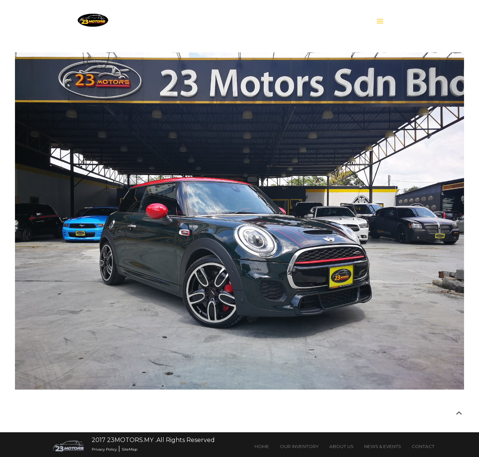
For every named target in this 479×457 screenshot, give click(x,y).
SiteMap (129, 449)
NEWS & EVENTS (382, 446)
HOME (261, 446)
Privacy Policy (104, 449)
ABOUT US (341, 446)
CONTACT (423, 446)
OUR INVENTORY (299, 446)
